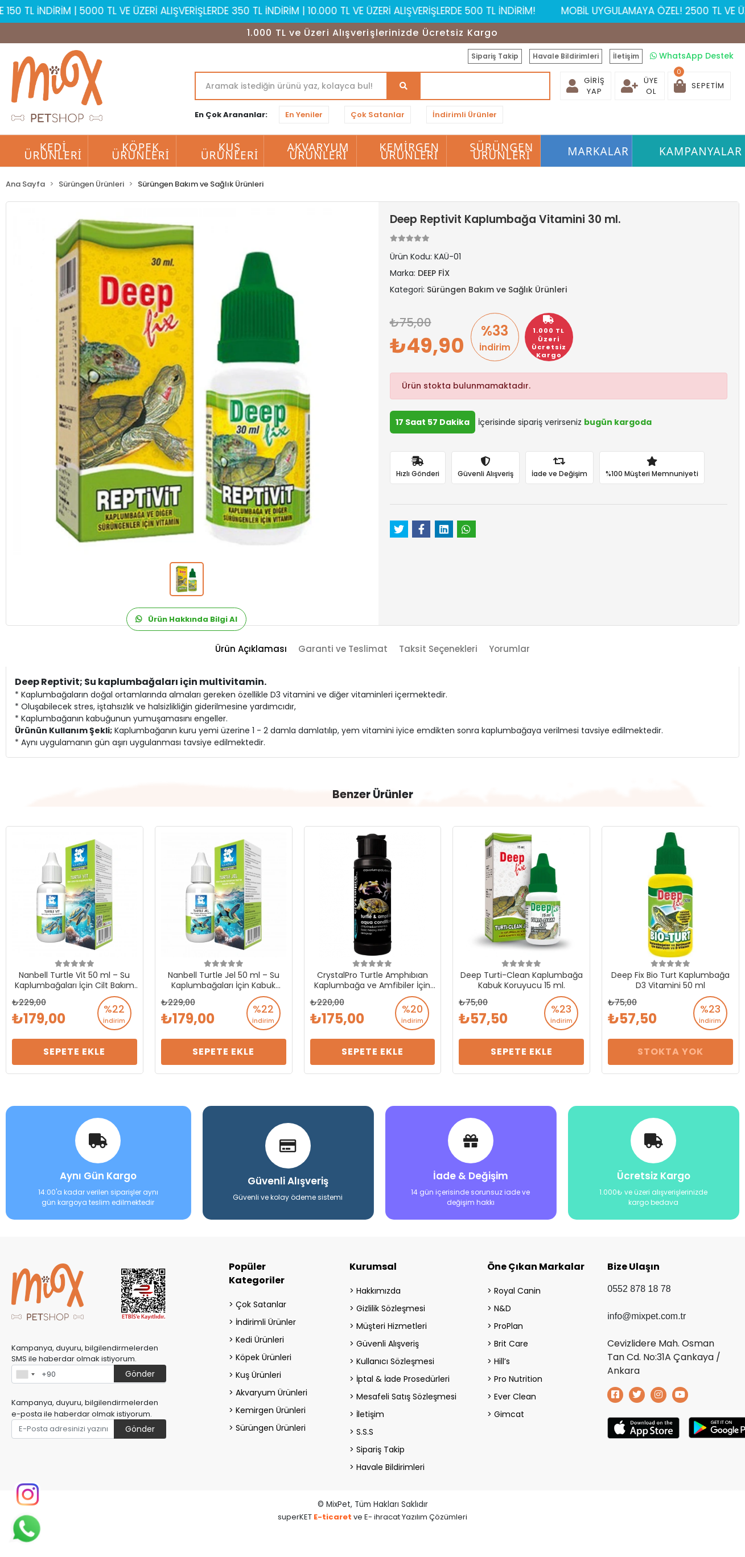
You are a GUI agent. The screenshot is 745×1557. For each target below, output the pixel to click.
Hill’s (502, 1361)
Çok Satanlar (378, 114)
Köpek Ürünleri (263, 1357)
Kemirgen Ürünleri (271, 1410)
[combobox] (25, 1374)
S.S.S (364, 1432)
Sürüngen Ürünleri (271, 1428)
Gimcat (509, 1414)
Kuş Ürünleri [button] (230, 151)
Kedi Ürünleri (260, 1339)
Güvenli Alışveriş (387, 1343)
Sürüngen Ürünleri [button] (501, 151)
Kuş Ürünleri (258, 1375)
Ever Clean (515, 1396)
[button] (699, 86)
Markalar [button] (598, 151)
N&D (502, 1308)
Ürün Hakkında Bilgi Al (186, 619)
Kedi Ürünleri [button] (53, 151)
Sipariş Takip (494, 56)
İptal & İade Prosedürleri (403, 1379)
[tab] (251, 649)
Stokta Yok (670, 1051)
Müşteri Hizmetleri (391, 1326)
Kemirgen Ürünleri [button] (409, 151)
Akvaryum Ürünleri (271, 1392)
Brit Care (511, 1343)
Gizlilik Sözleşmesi (390, 1308)
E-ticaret (333, 1516)
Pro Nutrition (518, 1379)
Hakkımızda (378, 1290)
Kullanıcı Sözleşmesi (395, 1361)
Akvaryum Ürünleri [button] (318, 151)
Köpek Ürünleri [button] (141, 151)
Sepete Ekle (74, 1051)
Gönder (140, 1374)
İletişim (626, 56)
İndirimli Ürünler (465, 114)
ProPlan (508, 1326)
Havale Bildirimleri (566, 56)
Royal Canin (517, 1290)
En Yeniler (304, 114)
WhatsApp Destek (692, 55)
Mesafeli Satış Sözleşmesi (406, 1396)
